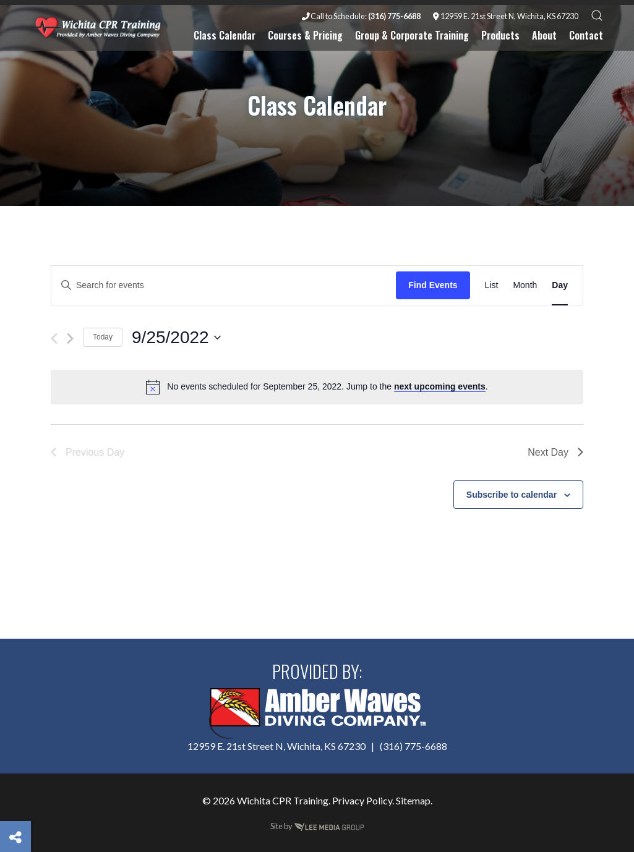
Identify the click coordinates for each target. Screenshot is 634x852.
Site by (317, 826)
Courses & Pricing (305, 35)
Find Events (432, 285)
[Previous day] (54, 338)
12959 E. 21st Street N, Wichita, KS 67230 (505, 16)
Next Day (555, 452)
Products (500, 35)
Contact (586, 35)
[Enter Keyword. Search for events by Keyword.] (223, 285)
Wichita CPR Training (282, 800)
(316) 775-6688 (413, 746)
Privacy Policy (362, 800)
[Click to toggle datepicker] (176, 337)
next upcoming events (440, 386)
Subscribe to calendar (511, 495)
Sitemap (413, 800)
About (544, 35)
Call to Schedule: (361, 16)
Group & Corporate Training (412, 35)
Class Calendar (224, 35)
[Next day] (70, 338)
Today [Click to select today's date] (103, 337)
